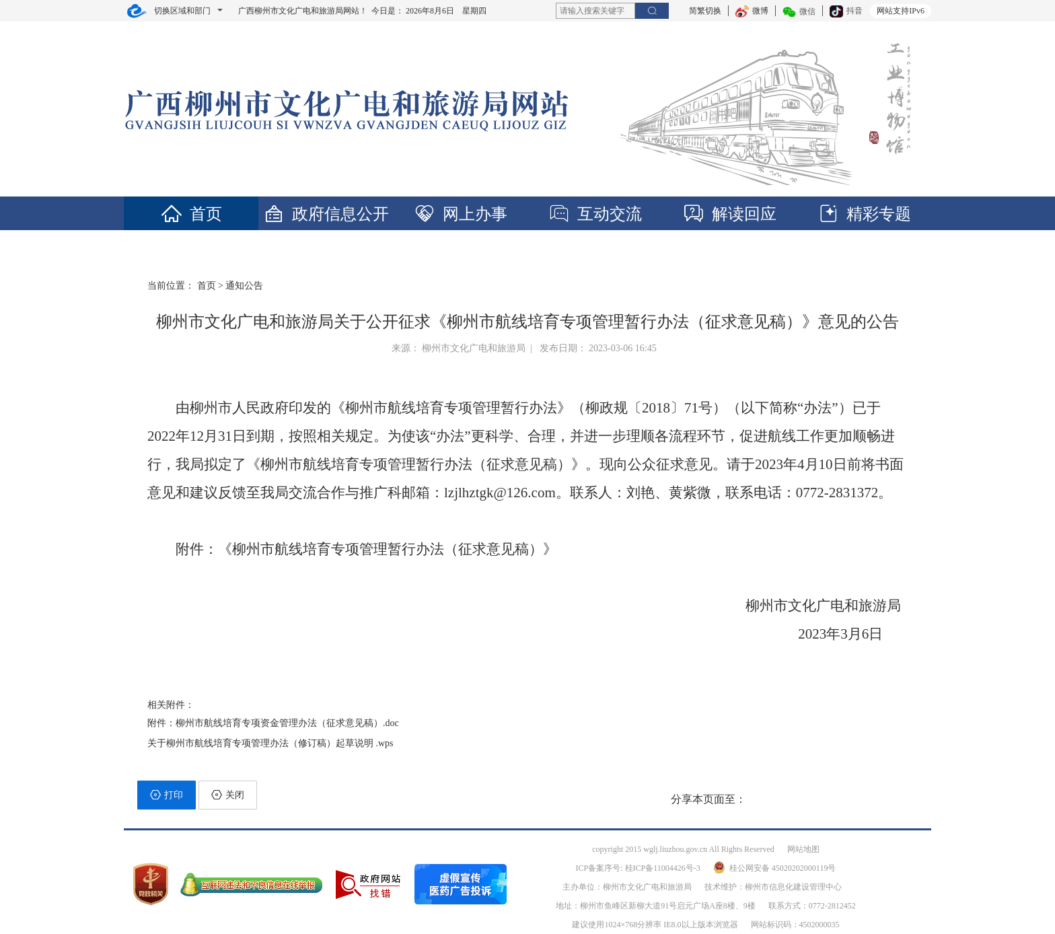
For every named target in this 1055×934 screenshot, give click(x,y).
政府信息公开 (325, 214)
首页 (191, 214)
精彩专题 (864, 214)
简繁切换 (705, 10)
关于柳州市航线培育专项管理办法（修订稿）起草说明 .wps (270, 743)
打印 (166, 794)
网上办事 (460, 214)
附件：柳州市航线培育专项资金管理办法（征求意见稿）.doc (273, 723)
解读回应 (729, 214)
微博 (751, 10)
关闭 (227, 794)
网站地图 (803, 849)
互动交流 (595, 214)
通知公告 (244, 286)
